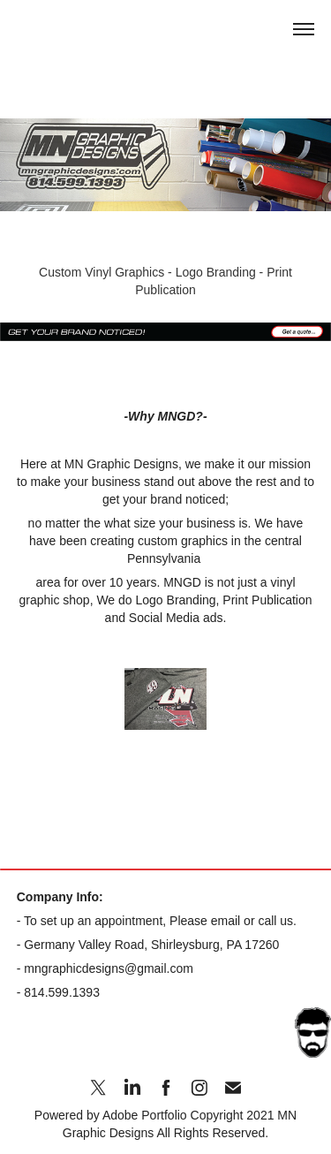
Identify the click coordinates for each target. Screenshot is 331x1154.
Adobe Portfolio (144, 1115)
